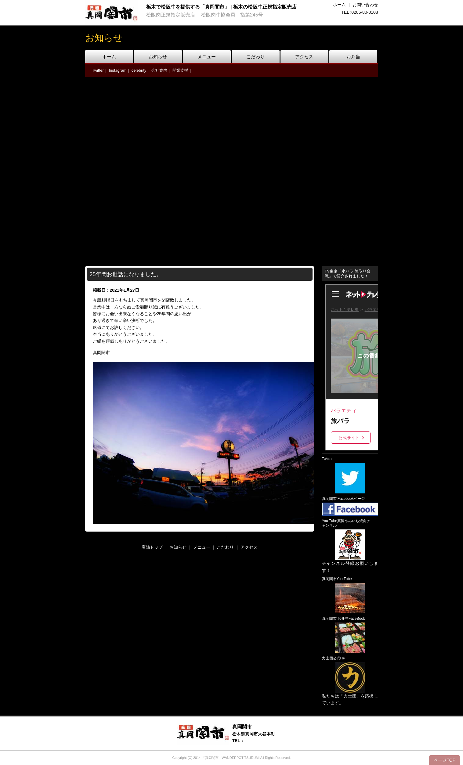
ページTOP (444, 760)
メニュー (206, 56)
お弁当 (353, 56)
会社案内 (159, 70)
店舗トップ (152, 547)
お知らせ (158, 56)
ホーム (339, 4)
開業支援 (180, 70)
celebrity (139, 70)
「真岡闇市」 (212, 758)
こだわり (255, 56)
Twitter (98, 70)
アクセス (304, 56)
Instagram (117, 70)
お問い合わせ (365, 4)
